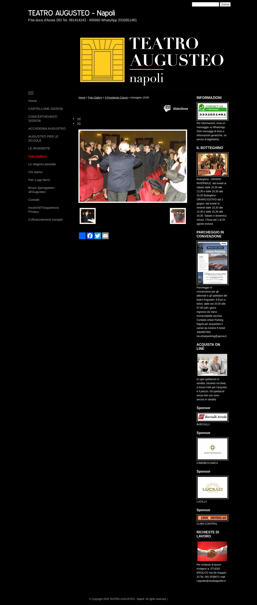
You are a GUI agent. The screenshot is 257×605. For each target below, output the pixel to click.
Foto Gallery (37, 156)
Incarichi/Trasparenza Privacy (43, 209)
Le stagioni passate (42, 164)
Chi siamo (35, 172)
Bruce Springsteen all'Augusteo (41, 190)
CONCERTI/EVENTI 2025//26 (42, 118)
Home (32, 101)
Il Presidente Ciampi (116, 97)
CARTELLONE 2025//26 (45, 108)
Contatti (33, 199)
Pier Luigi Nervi (39, 180)
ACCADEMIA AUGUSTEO (47, 128)
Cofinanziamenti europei (45, 219)
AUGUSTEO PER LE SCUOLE (43, 138)
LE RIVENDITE (39, 148)
